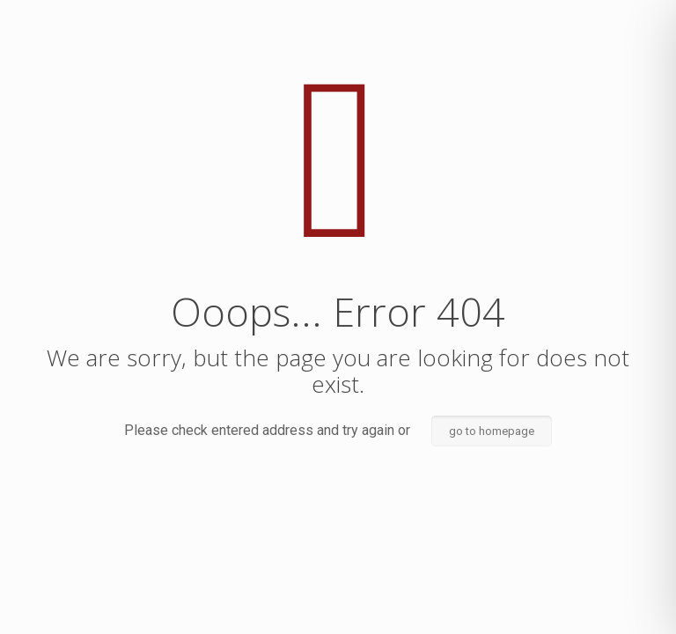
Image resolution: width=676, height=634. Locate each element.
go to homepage (491, 431)
